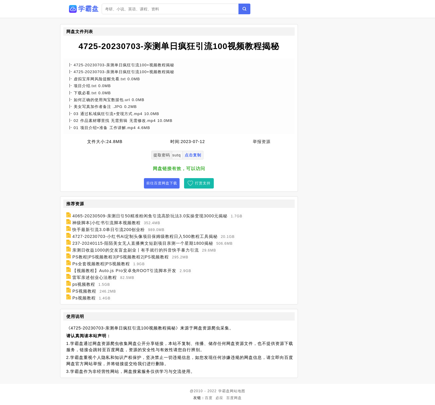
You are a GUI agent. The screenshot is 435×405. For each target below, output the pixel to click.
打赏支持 (203, 183)
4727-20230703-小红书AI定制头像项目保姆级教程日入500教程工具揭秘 (144, 236)
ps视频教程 (83, 284)
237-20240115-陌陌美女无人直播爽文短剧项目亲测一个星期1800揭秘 (142, 243)
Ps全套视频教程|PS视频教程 (101, 263)
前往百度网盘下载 (161, 183)
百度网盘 (234, 398)
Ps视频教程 (83, 298)
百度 (209, 398)
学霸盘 (224, 391)
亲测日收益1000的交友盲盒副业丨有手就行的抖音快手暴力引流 (135, 250)
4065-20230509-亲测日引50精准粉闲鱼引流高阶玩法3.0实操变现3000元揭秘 (149, 216)
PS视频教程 (84, 291)
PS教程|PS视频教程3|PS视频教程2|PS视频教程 (120, 257)
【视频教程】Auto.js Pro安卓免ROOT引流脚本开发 (124, 270)
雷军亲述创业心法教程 (94, 277)
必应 (219, 398)
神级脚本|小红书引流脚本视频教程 (106, 222)
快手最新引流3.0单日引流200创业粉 (108, 229)
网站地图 (237, 391)
